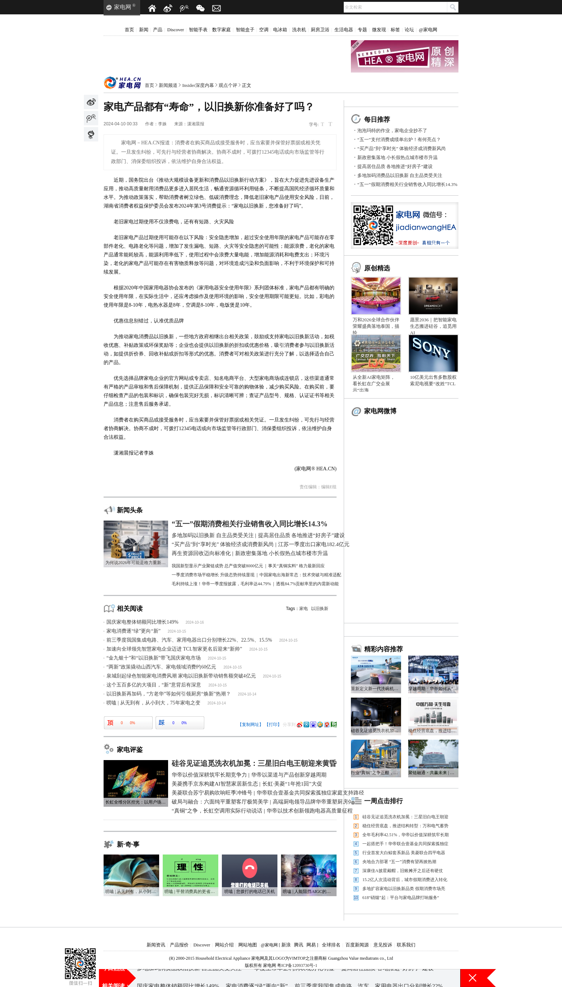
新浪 (286, 945)
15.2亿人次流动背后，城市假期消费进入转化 (404, 879)
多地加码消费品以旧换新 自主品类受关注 (399, 175)
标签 (395, 29)
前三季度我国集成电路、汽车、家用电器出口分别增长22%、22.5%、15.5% (189, 640)
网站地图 (247, 945)
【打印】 (273, 724)
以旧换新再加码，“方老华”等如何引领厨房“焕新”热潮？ (168, 694)
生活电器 (343, 29)
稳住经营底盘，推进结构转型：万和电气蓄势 (405, 825)
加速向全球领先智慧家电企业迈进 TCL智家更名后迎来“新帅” (174, 649)
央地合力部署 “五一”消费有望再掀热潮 (399, 861)
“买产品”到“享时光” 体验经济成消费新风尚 (401, 148)
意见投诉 (382, 945)
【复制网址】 (250, 724)
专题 (362, 29)
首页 (129, 29)
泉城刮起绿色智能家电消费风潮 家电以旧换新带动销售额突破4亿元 (181, 676)
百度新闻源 (357, 945)
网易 (311, 945)
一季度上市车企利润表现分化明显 (291, 978)
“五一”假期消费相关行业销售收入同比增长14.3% (407, 184)
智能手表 (198, 29)
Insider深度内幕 (198, 85)
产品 (157, 29)
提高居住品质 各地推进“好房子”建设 (395, 166)
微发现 (379, 29)
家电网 (122, 7)
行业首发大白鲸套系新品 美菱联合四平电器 (403, 852)
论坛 (409, 29)
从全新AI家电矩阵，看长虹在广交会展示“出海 (374, 383)
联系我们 (406, 945)
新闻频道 (168, 85)
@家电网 (428, 29)
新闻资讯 (156, 945)
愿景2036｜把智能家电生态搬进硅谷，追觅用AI (433, 326)
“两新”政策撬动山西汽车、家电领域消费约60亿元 (161, 667)
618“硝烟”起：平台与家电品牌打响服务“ (400, 897)
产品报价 (179, 945)
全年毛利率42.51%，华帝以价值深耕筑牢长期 (405, 834)
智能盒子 (245, 29)
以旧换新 (319, 608)
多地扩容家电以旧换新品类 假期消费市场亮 (403, 888)
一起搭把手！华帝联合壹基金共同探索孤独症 (405, 843)
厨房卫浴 (320, 29)
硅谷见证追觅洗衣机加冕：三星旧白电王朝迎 (405, 816)
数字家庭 (221, 29)
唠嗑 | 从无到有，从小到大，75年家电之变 (153, 703)
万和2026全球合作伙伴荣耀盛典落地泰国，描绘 (376, 326)
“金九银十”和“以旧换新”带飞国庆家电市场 (153, 658)
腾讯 (298, 945)
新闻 (143, 29)
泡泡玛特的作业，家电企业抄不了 (392, 130)
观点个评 (228, 85)
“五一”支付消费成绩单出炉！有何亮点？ (399, 139)
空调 (263, 29)
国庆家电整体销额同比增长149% (142, 622)
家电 (303, 608)
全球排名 (331, 945)
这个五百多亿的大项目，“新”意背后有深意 (153, 685)
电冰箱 (280, 29)
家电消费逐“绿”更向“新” (133, 631)
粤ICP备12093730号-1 (297, 965)
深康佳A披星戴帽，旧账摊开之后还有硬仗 (402, 870)
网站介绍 (224, 945)
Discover (175, 29)
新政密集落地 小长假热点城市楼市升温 (397, 157)
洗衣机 (299, 29)
